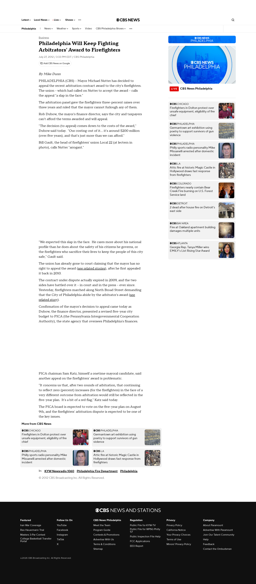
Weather (62, 28)
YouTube (62, 525)
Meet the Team (101, 525)
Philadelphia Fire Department (97, 471)
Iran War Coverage (30, 525)
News (48, 28)
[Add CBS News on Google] (55, 63)
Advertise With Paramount (218, 530)
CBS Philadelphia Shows (111, 28)
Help (205, 539)
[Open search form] (233, 19)
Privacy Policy (174, 525)
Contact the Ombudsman (217, 549)
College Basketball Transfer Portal (35, 540)
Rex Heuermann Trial (32, 530)
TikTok (60, 539)
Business (44, 37)
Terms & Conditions (104, 544)
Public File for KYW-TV (143, 525)
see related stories (91, 268)
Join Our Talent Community (218, 534)
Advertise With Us (103, 539)
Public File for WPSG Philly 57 (145, 530)
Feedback (208, 544)
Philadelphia (29, 28)
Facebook (62, 530)
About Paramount (213, 525)
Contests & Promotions (106, 534)
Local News (41, 20)
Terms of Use (174, 539)
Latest (26, 20)
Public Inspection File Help (145, 536)
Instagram (62, 534)
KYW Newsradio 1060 (59, 471)
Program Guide (101, 530)
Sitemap (98, 549)
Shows (70, 20)
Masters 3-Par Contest (32, 534)
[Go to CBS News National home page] (128, 20)
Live (57, 20)
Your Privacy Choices (178, 534)
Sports (76, 28)
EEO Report (136, 546)
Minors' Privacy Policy (179, 544)
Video (88, 28)
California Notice (176, 530)
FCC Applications (140, 541)
